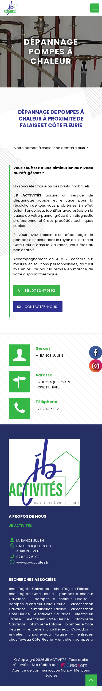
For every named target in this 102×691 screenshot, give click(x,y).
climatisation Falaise (48, 609)
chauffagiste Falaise (71, 588)
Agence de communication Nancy (42, 670)
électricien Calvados (52, 614)
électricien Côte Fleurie (48, 619)
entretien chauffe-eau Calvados (58, 629)
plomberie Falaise (45, 624)
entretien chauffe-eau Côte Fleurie (51, 637)
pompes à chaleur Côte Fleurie (37, 603)
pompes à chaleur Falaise (61, 598)
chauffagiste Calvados (29, 588)
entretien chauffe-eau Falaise (38, 634)
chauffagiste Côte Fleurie (31, 593)
